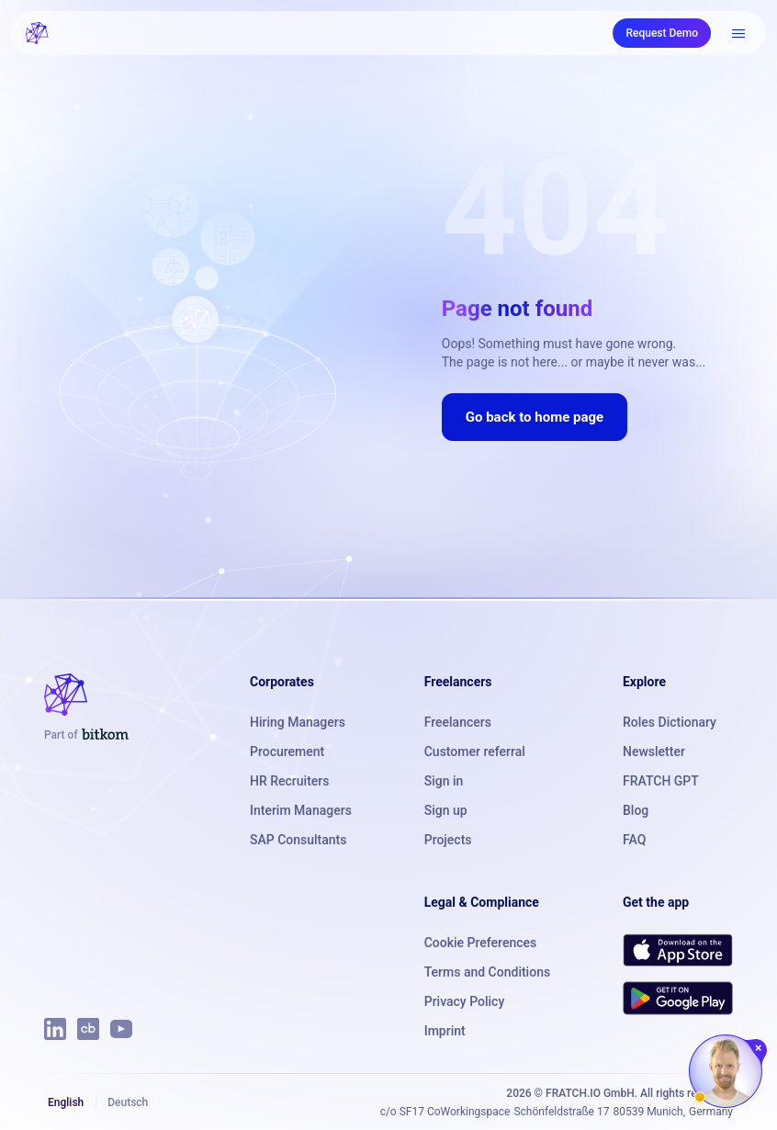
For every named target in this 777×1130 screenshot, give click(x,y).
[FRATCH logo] (37, 33)
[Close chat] (759, 1048)
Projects (448, 839)
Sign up (445, 810)
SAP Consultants (298, 839)
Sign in (444, 781)
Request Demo (661, 33)
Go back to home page (534, 417)
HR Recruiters (289, 781)
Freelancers (457, 722)
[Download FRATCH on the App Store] (678, 949)
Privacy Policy (464, 1001)
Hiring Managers (297, 722)
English (66, 1102)
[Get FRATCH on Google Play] (678, 997)
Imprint (445, 1030)
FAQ (634, 839)
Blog (635, 810)
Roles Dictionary (669, 722)
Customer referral (474, 751)
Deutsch (127, 1102)
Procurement (287, 751)
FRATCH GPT (661, 781)
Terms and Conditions (487, 972)
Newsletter (654, 751)
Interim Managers (301, 810)
